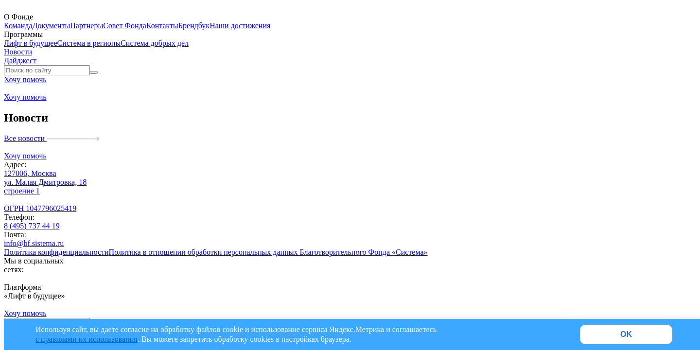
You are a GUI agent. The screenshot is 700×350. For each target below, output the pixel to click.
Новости (18, 52)
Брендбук (194, 25)
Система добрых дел (155, 43)
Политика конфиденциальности (56, 252)
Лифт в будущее (30, 43)
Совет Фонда (124, 25)
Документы (51, 25)
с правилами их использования (86, 339)
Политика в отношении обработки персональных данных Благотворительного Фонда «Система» (268, 252)
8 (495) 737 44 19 (32, 226)
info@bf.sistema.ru (34, 243)
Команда (18, 25)
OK (626, 334)
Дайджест (20, 60)
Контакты (162, 25)
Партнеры (86, 25)
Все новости (51, 138)
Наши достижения (240, 25)
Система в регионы (89, 43)
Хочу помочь (25, 79)
